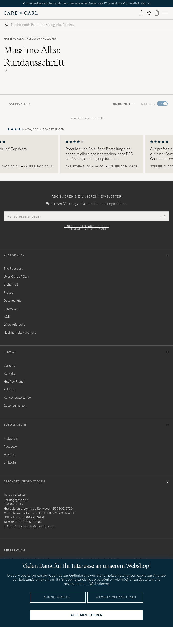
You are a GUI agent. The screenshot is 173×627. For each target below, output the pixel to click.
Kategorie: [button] (19, 103)
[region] (86, 154)
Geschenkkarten (15, 406)
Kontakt (9, 373)
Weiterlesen (99, 584)
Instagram (11, 438)
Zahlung (9, 389)
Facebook (10, 446)
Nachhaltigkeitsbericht (20, 332)
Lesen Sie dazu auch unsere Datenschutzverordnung (86, 227)
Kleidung (33, 38)
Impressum (11, 308)
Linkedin (10, 462)
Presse (8, 292)
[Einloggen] (141, 13)
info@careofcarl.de (40, 526)
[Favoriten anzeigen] (149, 13)
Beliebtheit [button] (123, 103)
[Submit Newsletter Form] (163, 216)
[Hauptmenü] (164, 13)
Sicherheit (11, 284)
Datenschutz (12, 301)
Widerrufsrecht (14, 324)
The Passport (13, 268)
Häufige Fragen (14, 381)
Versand (9, 366)
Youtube (9, 454)
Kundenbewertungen (18, 397)
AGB (7, 317)
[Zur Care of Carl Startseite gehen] (21, 13)
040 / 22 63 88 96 (29, 522)
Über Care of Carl (16, 276)
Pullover (49, 38)
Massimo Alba (14, 38)
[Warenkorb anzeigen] (156, 13)
